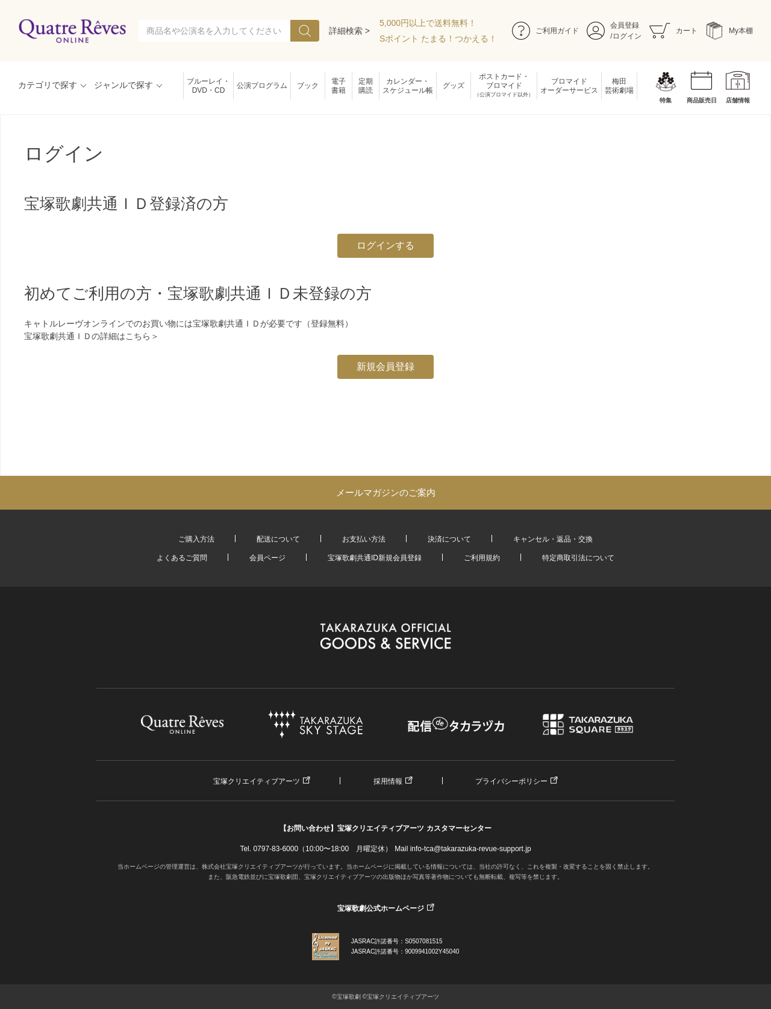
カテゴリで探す (47, 85)
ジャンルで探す (123, 85)
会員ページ (267, 558)
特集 (666, 100)
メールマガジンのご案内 (385, 492)
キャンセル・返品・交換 (553, 539)
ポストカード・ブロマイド (504, 85)
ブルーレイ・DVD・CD (208, 86)
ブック (308, 85)
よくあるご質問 (182, 558)
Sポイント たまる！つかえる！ (438, 38)
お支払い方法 (364, 539)
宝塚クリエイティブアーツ (256, 781)
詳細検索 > (349, 31)
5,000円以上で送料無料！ (427, 23)
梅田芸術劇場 (619, 86)
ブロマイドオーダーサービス (569, 86)
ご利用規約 (482, 558)
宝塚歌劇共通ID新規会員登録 (375, 558)
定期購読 (365, 86)
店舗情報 (738, 100)
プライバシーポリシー (511, 781)
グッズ (453, 85)
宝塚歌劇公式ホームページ (380, 908)
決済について (449, 539)
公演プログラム (262, 85)
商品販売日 (702, 100)
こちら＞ (142, 336)
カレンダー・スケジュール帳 (407, 86)
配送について (278, 539)
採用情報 (387, 781)
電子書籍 (338, 86)
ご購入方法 (196, 539)
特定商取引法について (578, 558)
